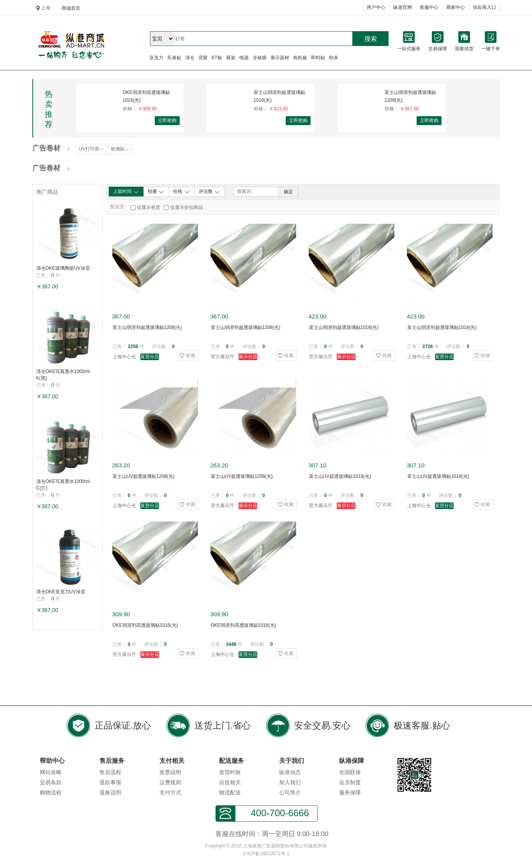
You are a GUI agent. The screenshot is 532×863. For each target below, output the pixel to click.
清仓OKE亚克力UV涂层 (60, 591)
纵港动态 (290, 772)
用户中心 (376, 7)
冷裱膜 (260, 57)
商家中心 (455, 7)
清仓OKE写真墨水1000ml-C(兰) (63, 485)
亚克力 (156, 57)
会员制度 (350, 782)
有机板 (300, 57)
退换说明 (110, 792)
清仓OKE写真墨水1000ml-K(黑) (63, 375)
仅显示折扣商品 (186, 207)
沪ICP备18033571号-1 (265, 853)
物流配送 (230, 792)
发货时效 (230, 772)
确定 (288, 192)
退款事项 (110, 782)
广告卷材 (46, 148)
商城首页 (71, 8)
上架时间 (126, 191)
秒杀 (333, 57)
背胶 (203, 57)
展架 (230, 57)
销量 (156, 191)
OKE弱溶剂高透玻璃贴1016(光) (146, 96)
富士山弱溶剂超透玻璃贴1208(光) (410, 96)
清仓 (189, 57)
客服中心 (429, 7)
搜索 (370, 38)
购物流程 (51, 792)
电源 (244, 57)
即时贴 (318, 57)
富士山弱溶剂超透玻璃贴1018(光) (279, 96)
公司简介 (290, 792)
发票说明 (170, 772)
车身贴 (174, 57)
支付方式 (170, 792)
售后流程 (110, 772)
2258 (133, 346)
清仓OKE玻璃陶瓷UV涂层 (63, 268)
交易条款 (51, 782)
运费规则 (170, 782)
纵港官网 (402, 7)
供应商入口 (484, 7)
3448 (231, 644)
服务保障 (350, 792)
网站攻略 (51, 772)
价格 (181, 191)
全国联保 (350, 772)
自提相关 (230, 782)
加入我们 (290, 782)
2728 (427, 346)
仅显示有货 (148, 207)
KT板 (217, 57)
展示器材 (279, 57)
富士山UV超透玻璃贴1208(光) (144, 476)
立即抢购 (167, 120)
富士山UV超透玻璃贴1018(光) (340, 476)
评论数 (209, 191)
